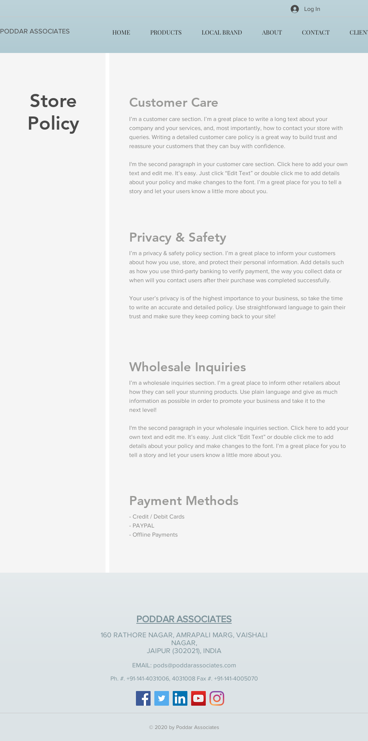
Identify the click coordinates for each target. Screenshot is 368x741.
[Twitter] (161, 698)
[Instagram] (217, 698)
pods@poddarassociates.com (194, 664)
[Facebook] (143, 698)
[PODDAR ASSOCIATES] (35, 31)
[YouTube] (198, 698)
